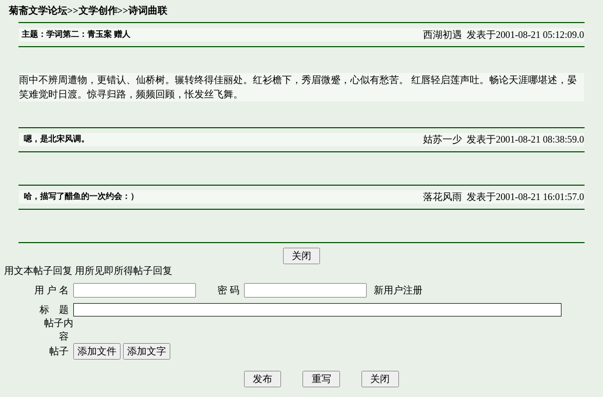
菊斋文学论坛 (38, 10)
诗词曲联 (147, 10)
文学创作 (97, 10)
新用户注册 (398, 290)
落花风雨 (442, 196)
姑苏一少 (442, 139)
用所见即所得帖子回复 (123, 270)
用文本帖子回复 (38, 270)
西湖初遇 (442, 34)
